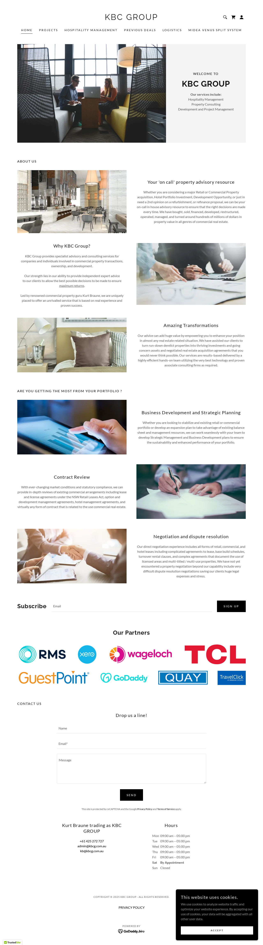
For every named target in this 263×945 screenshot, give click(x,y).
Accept (217, 930)
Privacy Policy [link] (144, 809)
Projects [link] (48, 30)
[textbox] (132, 606)
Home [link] (26, 30)
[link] (131, 19)
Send (132, 795)
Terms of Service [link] (166, 809)
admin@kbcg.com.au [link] (91, 846)
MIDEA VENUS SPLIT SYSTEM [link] (215, 30)
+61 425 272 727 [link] (92, 841)
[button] (242, 17)
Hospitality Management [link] (91, 30)
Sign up (231, 606)
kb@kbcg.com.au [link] (92, 851)
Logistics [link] (172, 30)
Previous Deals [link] (140, 30)
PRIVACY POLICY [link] (132, 907)
